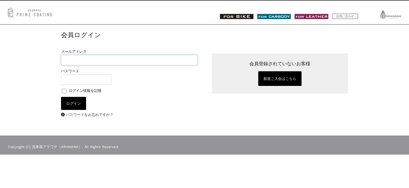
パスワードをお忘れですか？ (89, 115)
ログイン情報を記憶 (81, 91)
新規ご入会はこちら (279, 79)
